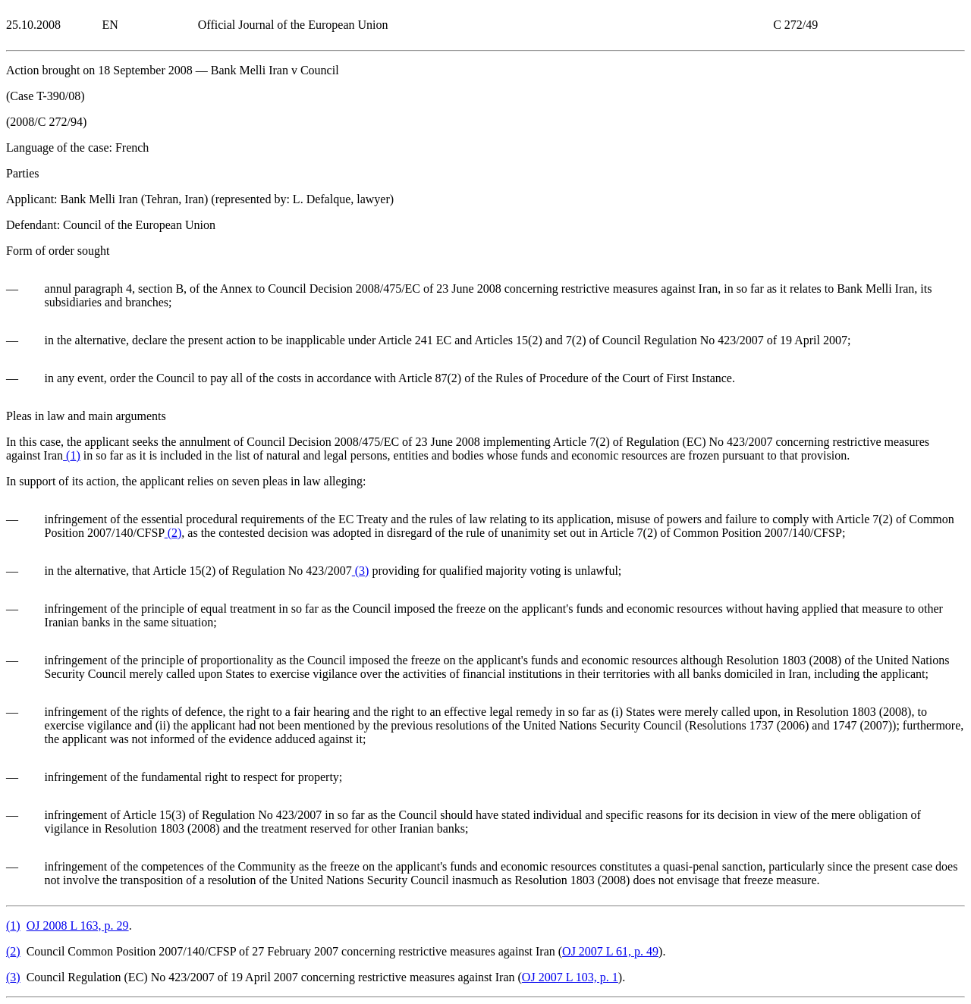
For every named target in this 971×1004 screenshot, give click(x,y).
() (71, 455)
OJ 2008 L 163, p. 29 (78, 925)
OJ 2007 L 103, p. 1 (570, 977)
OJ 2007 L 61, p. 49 (610, 951)
